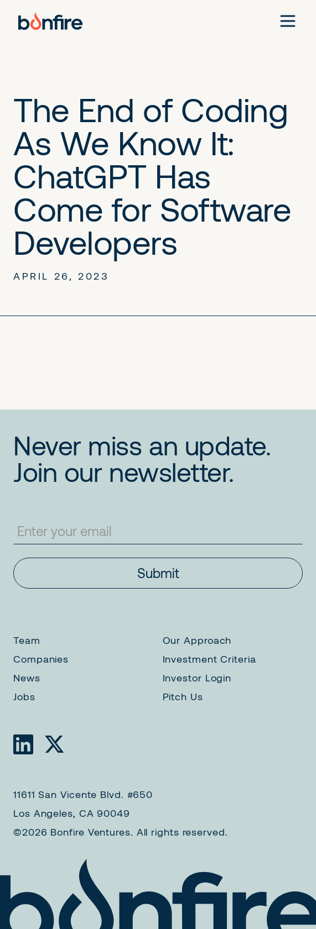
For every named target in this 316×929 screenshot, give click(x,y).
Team (26, 640)
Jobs (24, 696)
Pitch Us (183, 696)
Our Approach (197, 640)
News (26, 678)
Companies (41, 659)
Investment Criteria (209, 659)
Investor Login (197, 678)
